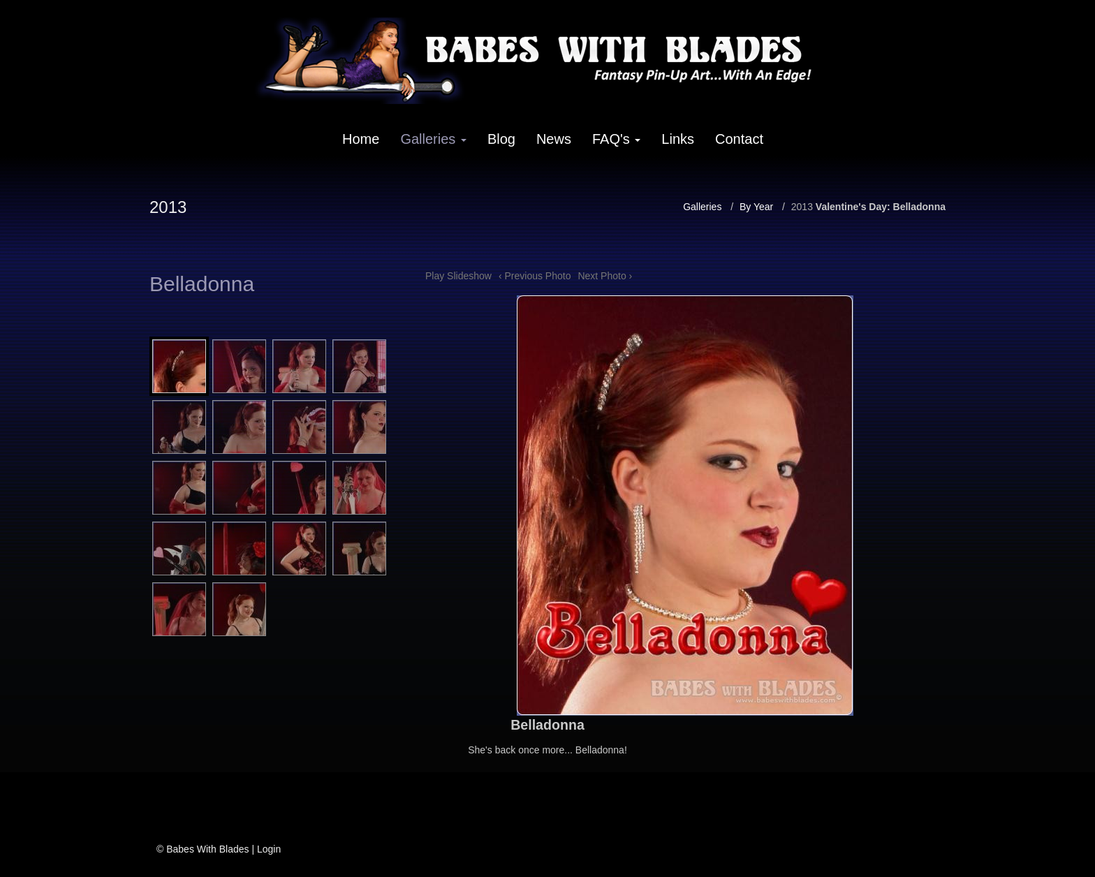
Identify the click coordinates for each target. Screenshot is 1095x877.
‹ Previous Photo (535, 275)
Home (360, 139)
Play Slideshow (458, 275)
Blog (501, 139)
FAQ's (616, 139)
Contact (739, 139)
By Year (756, 206)
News (553, 139)
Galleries (433, 139)
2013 (802, 206)
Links (677, 139)
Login (269, 849)
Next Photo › (605, 275)
